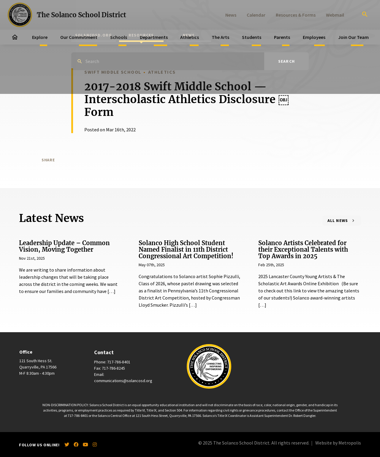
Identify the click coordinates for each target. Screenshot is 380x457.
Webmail (335, 15)
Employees (314, 37)
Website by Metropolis (338, 443)
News (230, 15)
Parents (282, 37)
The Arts (220, 37)
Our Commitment (78, 37)
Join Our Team (353, 37)
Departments (154, 37)
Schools (118, 37)
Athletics (189, 37)
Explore (40, 37)
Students (251, 37)
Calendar (256, 15)
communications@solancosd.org (123, 380)
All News (337, 220)
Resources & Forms (296, 15)
